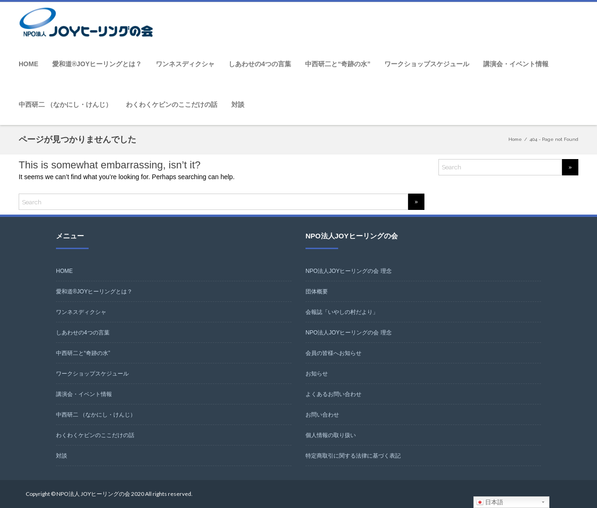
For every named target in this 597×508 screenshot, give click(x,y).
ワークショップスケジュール (426, 64)
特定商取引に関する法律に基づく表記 (353, 455)
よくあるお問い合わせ (333, 394)
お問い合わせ (322, 414)
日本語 (490, 502)
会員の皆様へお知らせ (333, 353)
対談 (237, 104)
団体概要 (316, 291)
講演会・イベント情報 (515, 64)
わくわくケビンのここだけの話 (171, 104)
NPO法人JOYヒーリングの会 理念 (348, 271)
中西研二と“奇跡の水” (337, 64)
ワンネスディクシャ (185, 64)
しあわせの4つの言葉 (260, 64)
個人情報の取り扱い (330, 435)
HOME (28, 64)
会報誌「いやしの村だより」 (341, 312)
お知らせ (316, 373)
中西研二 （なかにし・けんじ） (65, 104)
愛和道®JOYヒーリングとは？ (97, 64)
